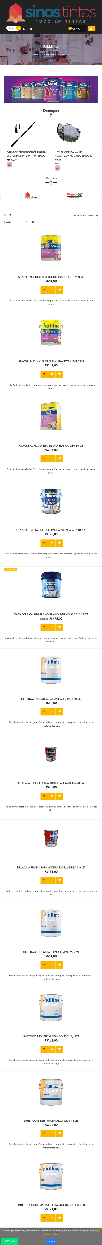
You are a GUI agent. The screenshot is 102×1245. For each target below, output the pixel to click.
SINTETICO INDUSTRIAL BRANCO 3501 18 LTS (51, 1120)
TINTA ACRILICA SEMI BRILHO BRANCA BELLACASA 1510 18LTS (51, 614)
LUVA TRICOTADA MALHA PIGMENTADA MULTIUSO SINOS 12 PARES (73, 156)
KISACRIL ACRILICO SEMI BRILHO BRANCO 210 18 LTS (51, 445)
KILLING (65, 54)
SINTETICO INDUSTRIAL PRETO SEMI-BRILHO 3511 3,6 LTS (51, 1205)
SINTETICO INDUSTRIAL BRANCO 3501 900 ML (51, 951)
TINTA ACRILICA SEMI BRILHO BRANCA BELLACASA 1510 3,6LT (51, 530)
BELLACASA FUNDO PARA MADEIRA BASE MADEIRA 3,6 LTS (51, 867)
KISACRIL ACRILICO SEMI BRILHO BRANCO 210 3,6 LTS (51, 361)
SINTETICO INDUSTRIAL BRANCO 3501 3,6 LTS (51, 1036)
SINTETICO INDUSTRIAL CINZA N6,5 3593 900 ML (51, 698)
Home (35, 54)
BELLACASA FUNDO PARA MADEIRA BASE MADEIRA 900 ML (51, 783)
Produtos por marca (50, 54)
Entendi (51, 1241)
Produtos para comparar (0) (86, 216)
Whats (10, 1241)
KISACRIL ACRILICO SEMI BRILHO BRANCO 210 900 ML (51, 277)
